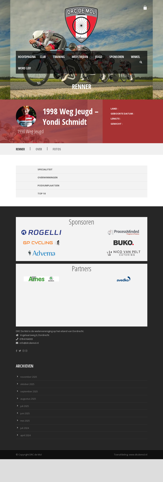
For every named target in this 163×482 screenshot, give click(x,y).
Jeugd (98, 57)
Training (59, 57)
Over (39, 149)
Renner (20, 149)
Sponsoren (116, 57)
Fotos (57, 149)
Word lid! (24, 68)
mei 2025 (25, 420)
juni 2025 (25, 413)
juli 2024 (24, 428)
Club (43, 57)
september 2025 (29, 391)
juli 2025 (24, 406)
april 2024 (25, 435)
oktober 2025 (27, 384)
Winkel (135, 57)
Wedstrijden (80, 57)
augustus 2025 (28, 398)
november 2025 (28, 376)
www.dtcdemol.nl (138, 454)
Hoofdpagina (27, 57)
